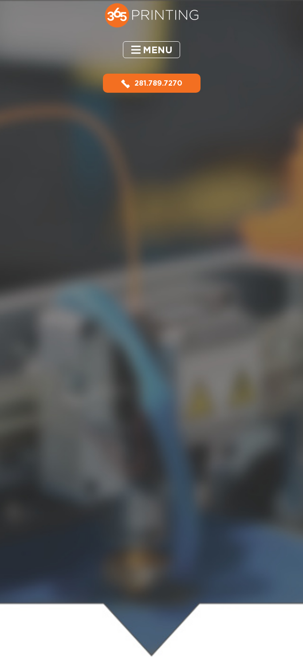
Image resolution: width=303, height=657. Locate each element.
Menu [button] (158, 49)
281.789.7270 (151, 83)
